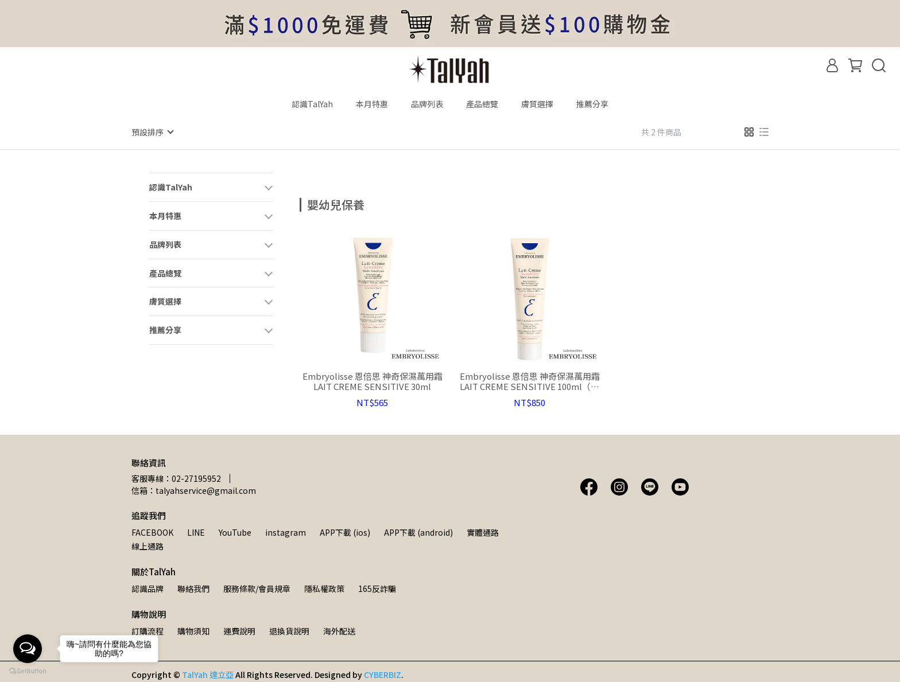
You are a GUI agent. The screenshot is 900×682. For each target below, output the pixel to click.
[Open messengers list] (27, 648)
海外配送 (339, 630)
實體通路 (483, 531)
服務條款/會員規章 (256, 588)
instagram (285, 531)
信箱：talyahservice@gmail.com (193, 490)
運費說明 (239, 630)
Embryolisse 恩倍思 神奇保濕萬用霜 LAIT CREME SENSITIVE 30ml (372, 381)
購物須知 (193, 630)
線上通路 (147, 545)
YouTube (235, 531)
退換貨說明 (289, 630)
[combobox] (320, 203)
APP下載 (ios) (345, 531)
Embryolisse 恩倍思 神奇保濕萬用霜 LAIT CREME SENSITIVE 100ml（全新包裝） (530, 381)
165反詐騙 (377, 588)
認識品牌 (147, 588)
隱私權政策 (324, 588)
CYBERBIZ (382, 674)
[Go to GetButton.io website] (27, 670)
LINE (196, 531)
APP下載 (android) (418, 531)
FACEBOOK (152, 531)
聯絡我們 (193, 588)
